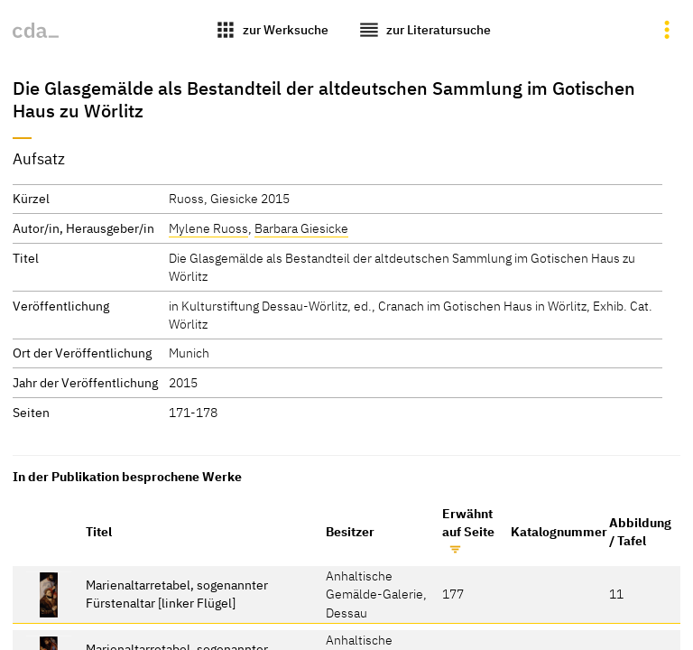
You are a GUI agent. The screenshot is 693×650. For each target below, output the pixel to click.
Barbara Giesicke (301, 228)
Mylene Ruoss (208, 228)
